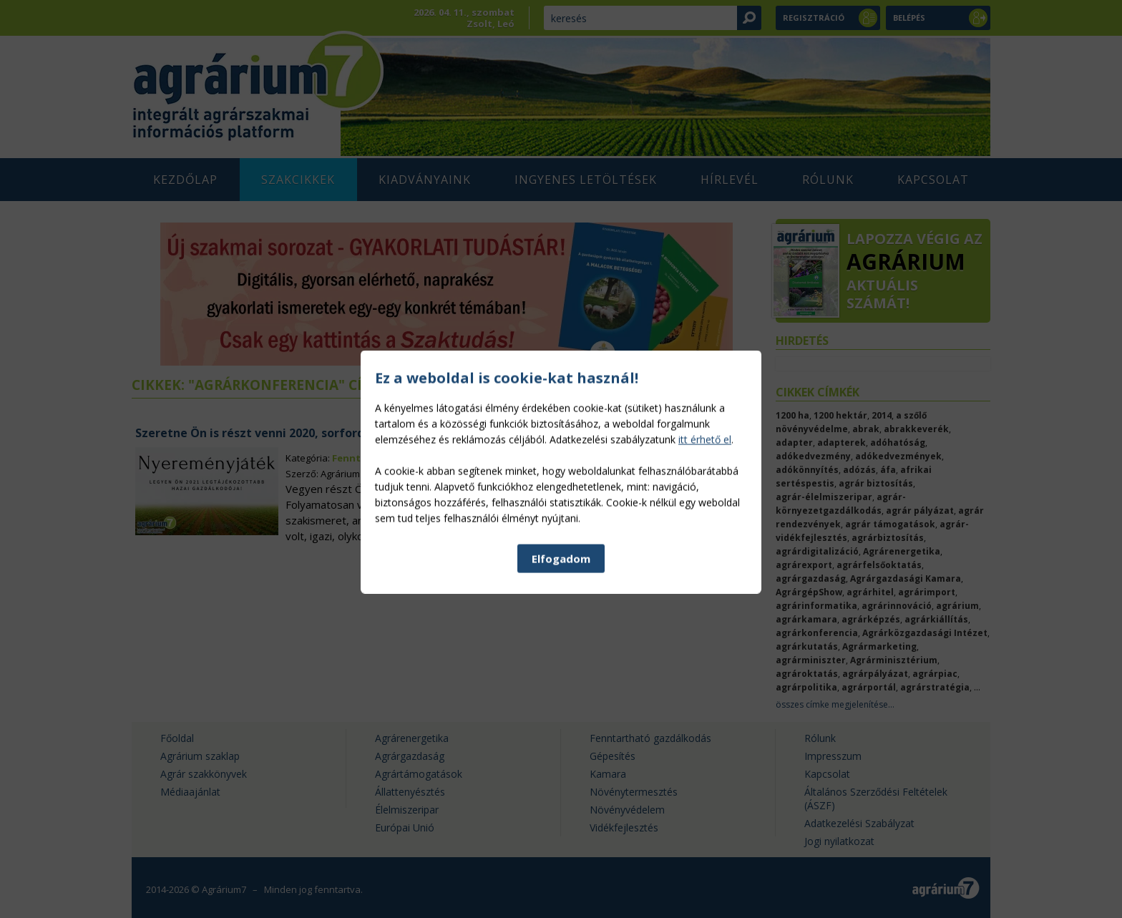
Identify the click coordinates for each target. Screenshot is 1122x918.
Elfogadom (561, 640)
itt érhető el (704, 520)
